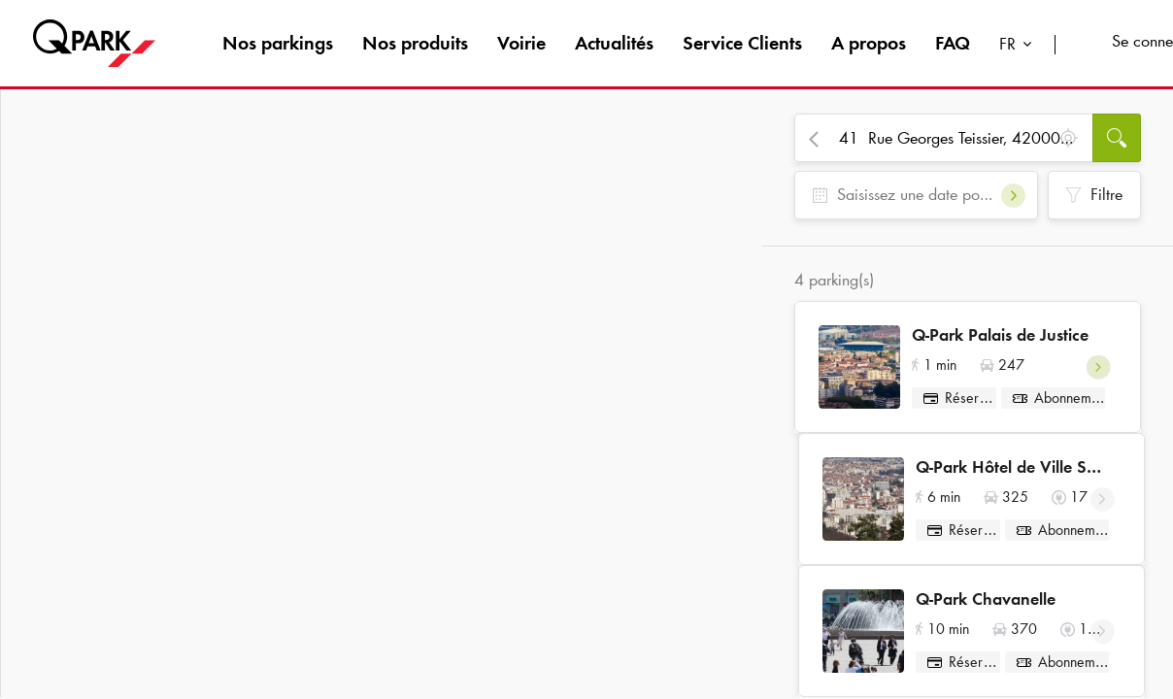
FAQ (952, 42)
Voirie (521, 42)
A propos (868, 42)
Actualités (614, 42)
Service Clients (742, 42)
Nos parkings (277, 42)
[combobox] (1019, 46)
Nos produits (415, 42)
